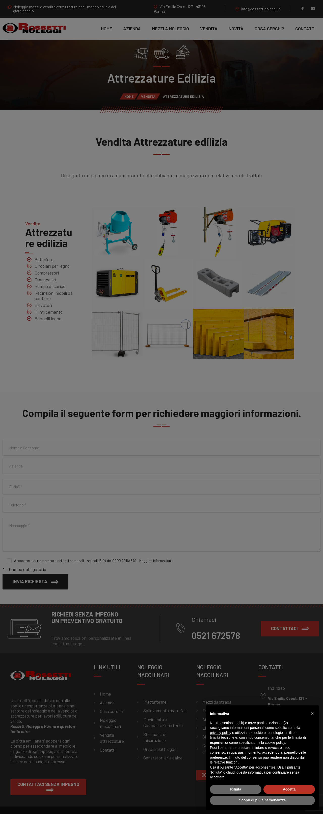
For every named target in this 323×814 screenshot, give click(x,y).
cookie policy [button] (275, 743)
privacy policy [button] (220, 733)
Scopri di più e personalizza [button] (262, 800)
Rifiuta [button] (235, 789)
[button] (312, 713)
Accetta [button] (289, 789)
